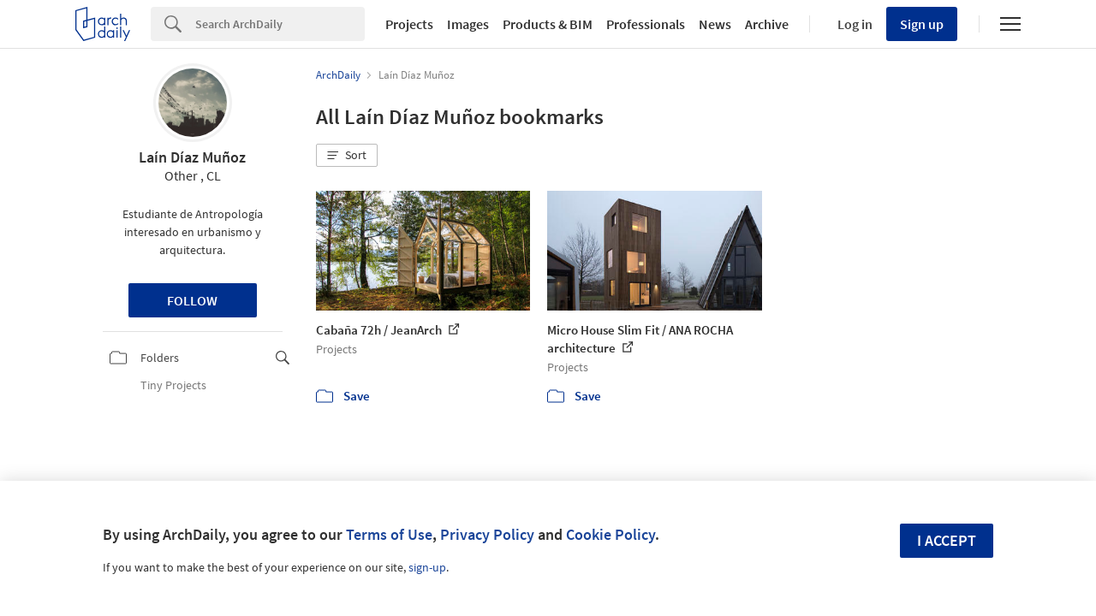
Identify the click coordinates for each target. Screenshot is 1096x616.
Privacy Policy (487, 534)
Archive (767, 24)
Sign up (922, 24)
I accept (946, 540)
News (715, 24)
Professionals (645, 24)
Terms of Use (389, 534)
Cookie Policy (610, 534)
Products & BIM (548, 24)
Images (468, 24)
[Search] (280, 24)
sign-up (427, 567)
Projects (409, 24)
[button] (347, 156)
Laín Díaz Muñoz (192, 157)
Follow (192, 300)
